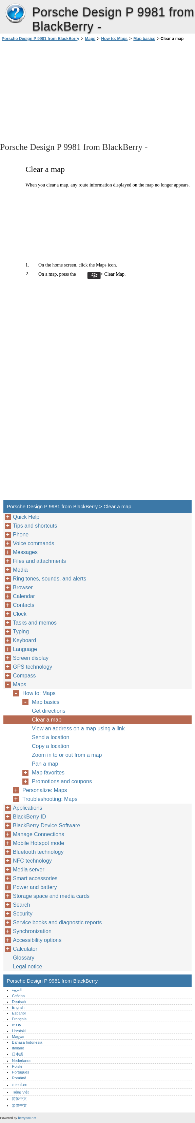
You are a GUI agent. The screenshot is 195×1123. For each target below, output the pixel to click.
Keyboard (24, 640)
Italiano (18, 1048)
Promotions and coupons (62, 781)
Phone (20, 534)
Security (23, 914)
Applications (27, 808)
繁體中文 (19, 1105)
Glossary (23, 958)
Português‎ (20, 1072)
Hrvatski (18, 1031)
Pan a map (45, 764)
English (18, 1007)
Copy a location (50, 746)
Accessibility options (37, 940)
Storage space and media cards (51, 896)
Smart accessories (35, 878)
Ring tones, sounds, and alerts (49, 579)
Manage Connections (38, 834)
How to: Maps (114, 38)
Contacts (23, 605)
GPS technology (32, 667)
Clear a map (46, 720)
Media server (28, 869)
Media (20, 570)
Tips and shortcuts (35, 526)
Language (25, 649)
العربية (17, 990)
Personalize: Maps (44, 790)
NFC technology (32, 861)
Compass (24, 675)
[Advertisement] (60, 91)
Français (19, 1019)
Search (21, 905)
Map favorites (48, 772)
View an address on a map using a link (78, 728)
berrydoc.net (27, 1118)
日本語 (17, 1054)
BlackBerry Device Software (46, 825)
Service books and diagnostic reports (57, 922)
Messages (25, 552)
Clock (19, 614)
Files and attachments (39, 561)
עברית (16, 1025)
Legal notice (27, 966)
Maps (90, 38)
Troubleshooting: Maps (49, 799)
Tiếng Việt (20, 1092)
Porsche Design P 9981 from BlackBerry (15, 13)
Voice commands (33, 543)
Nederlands (21, 1061)
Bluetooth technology (38, 852)
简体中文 (19, 1099)
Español (18, 1013)
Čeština (18, 996)
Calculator (25, 949)
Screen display (30, 658)
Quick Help (26, 517)
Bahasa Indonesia (27, 1042)
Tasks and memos (35, 623)
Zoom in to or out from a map (67, 755)
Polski (17, 1066)
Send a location (50, 737)
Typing (21, 631)
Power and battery (35, 887)
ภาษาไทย (19, 1085)
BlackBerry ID (29, 817)
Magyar (18, 1037)
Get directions (48, 711)
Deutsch (19, 1002)
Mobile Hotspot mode (38, 843)
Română (19, 1078)
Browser (23, 587)
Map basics (144, 38)
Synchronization (32, 931)
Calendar (24, 596)
